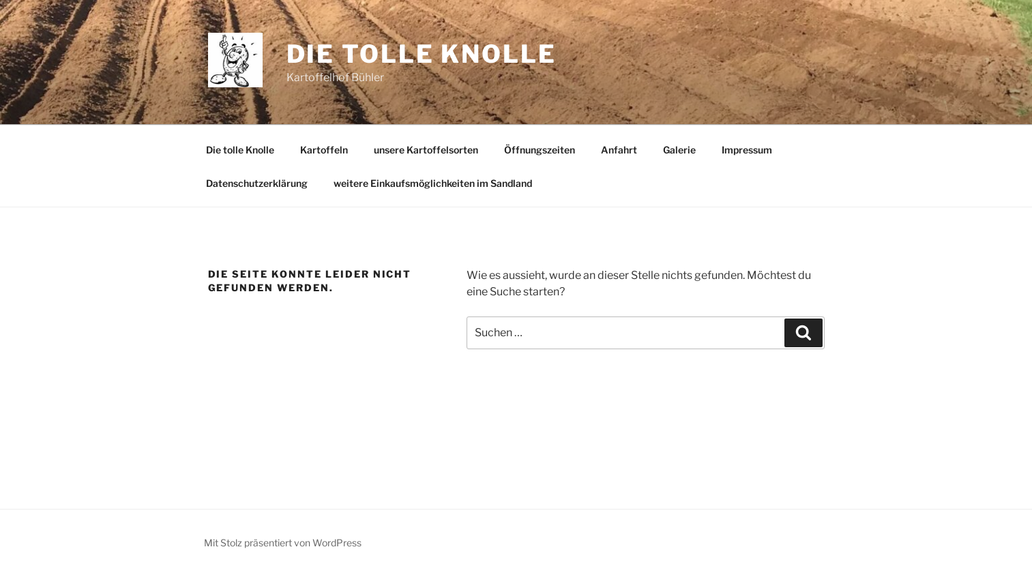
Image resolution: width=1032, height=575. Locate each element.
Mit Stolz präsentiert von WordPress (283, 542)
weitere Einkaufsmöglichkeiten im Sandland (433, 183)
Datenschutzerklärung (257, 183)
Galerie (679, 150)
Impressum (747, 150)
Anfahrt (619, 150)
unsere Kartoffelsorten (426, 150)
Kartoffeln (324, 150)
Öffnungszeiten (539, 150)
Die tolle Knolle (421, 54)
